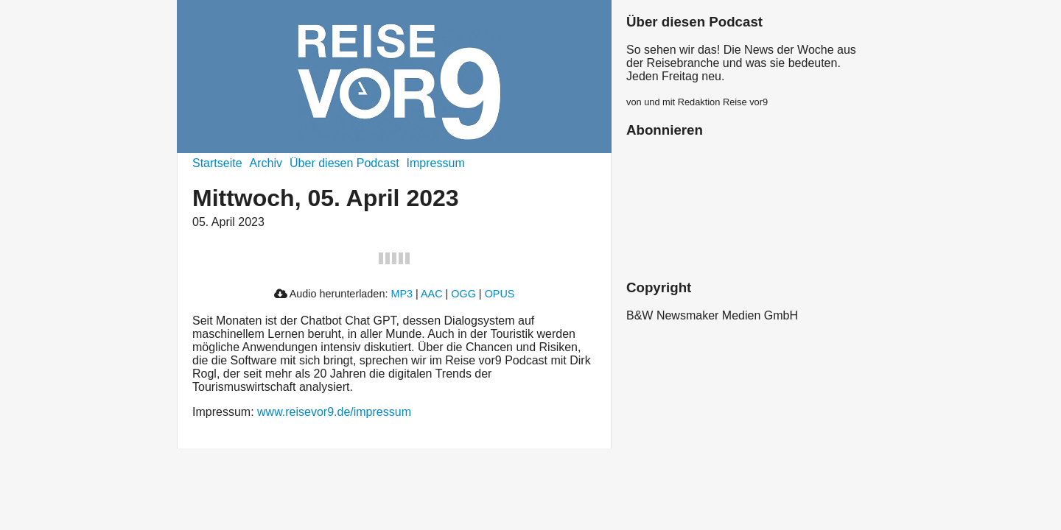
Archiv (266, 163)
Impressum (436, 163)
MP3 (402, 294)
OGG (463, 294)
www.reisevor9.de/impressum (334, 412)
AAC (432, 294)
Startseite (217, 163)
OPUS (500, 294)
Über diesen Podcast (344, 163)
